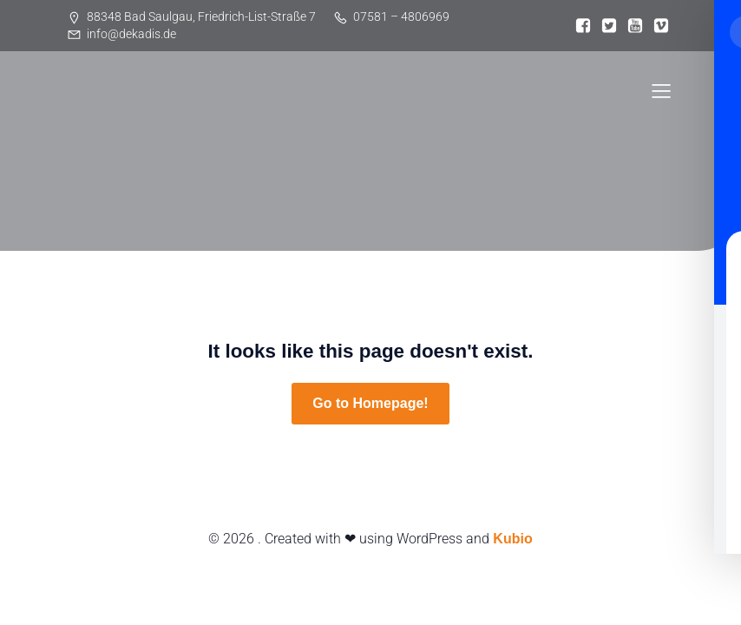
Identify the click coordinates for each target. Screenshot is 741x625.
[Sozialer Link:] (583, 26)
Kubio (512, 538)
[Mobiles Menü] (661, 90)
